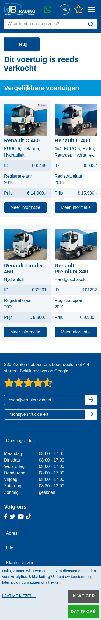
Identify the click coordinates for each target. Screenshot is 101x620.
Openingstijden (20, 440)
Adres (12, 533)
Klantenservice (20, 563)
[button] (64, 9)
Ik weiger (83, 596)
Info (9, 548)
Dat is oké (83, 611)
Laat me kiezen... (19, 596)
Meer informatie (25, 207)
